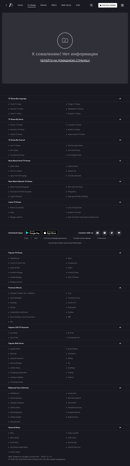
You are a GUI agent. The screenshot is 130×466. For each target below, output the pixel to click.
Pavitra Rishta (73, 166)
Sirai (69, 293)
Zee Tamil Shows (74, 150)
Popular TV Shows (15, 253)
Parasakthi (72, 307)
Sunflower (71, 368)
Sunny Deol (72, 393)
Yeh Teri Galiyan (16, 171)
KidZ (78, 5)
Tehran (12, 307)
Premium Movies (15, 288)
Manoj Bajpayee (16, 412)
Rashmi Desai (73, 417)
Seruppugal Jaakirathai (18, 372)
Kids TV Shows (73, 277)
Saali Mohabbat (16, 298)
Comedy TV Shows (74, 125)
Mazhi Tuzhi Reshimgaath (19, 187)
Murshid (13, 353)
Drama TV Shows (16, 125)
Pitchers (71, 377)
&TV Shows (14, 150)
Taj (69, 363)
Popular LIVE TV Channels (18, 327)
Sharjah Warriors (74, 447)
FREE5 (54, 5)
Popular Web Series (16, 343)
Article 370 (72, 303)
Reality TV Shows (74, 129)
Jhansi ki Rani (15, 268)
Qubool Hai (72, 171)
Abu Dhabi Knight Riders (19, 447)
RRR (69, 317)
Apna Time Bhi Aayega (18, 176)
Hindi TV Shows (15, 104)
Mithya (70, 358)
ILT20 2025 (14, 442)
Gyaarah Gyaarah (16, 358)
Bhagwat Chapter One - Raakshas (22, 293)
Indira (70, 268)
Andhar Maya (15, 368)
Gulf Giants (72, 438)
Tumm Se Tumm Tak (17, 263)
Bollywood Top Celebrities (18, 388)
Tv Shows (32, 5)
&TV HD (71, 333)
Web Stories (14, 438)
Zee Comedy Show (74, 207)
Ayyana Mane (15, 349)
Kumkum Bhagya (16, 272)
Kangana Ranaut (74, 412)
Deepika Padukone (17, 403)
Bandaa (71, 312)
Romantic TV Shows (17, 129)
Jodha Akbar (14, 166)
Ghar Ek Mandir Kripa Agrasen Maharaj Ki (83, 217)
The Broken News (16, 382)
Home (20, 5)
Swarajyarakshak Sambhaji (78, 196)
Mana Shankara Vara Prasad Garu (22, 317)
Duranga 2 (72, 353)
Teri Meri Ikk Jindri (74, 176)
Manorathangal (16, 363)
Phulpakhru (72, 192)
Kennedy (13, 303)
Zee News (13, 333)
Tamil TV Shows (16, 113)
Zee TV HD (14, 338)
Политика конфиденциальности (55, 238)
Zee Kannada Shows (75, 145)
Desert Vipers (15, 452)
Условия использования (82, 238)
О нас (26, 238)
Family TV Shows (16, 134)
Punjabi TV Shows (74, 113)
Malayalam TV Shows (75, 109)
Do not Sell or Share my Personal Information (65, 243)
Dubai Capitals (73, 433)
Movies (43, 5)
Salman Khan (15, 407)
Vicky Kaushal (15, 422)
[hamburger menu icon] (122, 5)
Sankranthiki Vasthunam (19, 312)
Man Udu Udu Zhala (75, 187)
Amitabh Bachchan (75, 407)
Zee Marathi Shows (17, 155)
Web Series (66, 5)
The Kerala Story (74, 298)
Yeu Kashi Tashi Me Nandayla (21, 192)
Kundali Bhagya (16, 277)
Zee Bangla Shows (74, 155)
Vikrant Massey (15, 398)
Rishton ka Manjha (17, 207)
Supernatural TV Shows (76, 134)
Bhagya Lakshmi (16, 217)
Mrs (11, 322)
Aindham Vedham (16, 377)
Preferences (101, 238)
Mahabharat (14, 258)
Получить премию (108, 5)
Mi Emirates (72, 442)
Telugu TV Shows (74, 104)
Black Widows (73, 349)
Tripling (70, 372)
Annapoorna (72, 263)
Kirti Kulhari (72, 403)
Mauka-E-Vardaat (74, 212)
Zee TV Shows (15, 145)
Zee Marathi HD (74, 338)
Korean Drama (73, 272)
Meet (12, 212)
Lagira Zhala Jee (16, 196)
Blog (12, 433)
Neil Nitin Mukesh (74, 398)
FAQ (35, 238)
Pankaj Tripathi (15, 417)
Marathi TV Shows (16, 109)
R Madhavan (14, 393)
